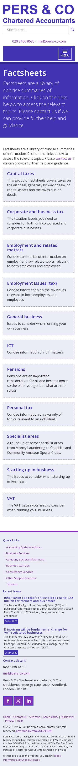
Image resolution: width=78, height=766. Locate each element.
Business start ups (18, 565)
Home (7, 717)
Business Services (17, 553)
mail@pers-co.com (51, 41)
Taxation (11, 584)
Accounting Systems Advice (23, 547)
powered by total (34, 731)
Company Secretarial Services (25, 559)
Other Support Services (21, 578)
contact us (45, 111)
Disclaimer (67, 717)
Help (20, 720)
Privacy (9, 720)
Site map (34, 717)
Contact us (20, 717)
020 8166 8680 (23, 41)
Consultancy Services (19, 572)
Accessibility (50, 717)
